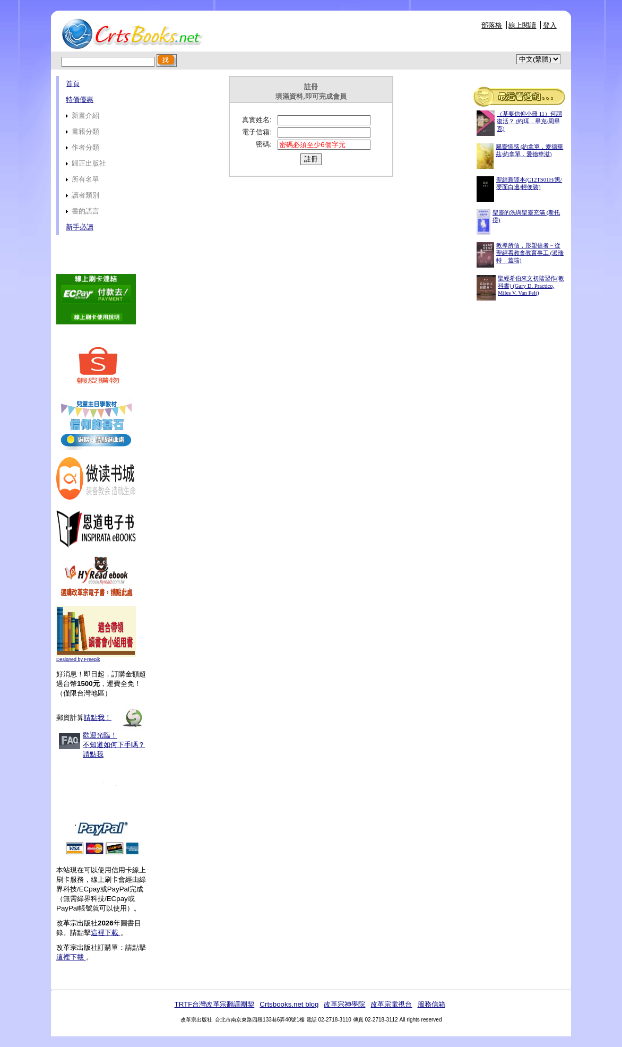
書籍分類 (82, 131)
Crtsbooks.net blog (289, 1004)
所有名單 (82, 179)
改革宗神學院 (344, 1004)
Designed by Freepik (78, 659)
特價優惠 (79, 100)
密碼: (264, 144)
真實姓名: (257, 120)
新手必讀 (79, 227)
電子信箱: (257, 132)
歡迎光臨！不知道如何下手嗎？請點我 (114, 744)
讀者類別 (82, 195)
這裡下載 (105, 933)
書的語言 (82, 211)
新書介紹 (82, 115)
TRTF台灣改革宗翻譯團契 (214, 1004)
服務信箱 (431, 1004)
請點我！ (97, 718)
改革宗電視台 (391, 1004)
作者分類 (82, 147)
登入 (550, 25)
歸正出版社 (86, 163)
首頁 (73, 84)
